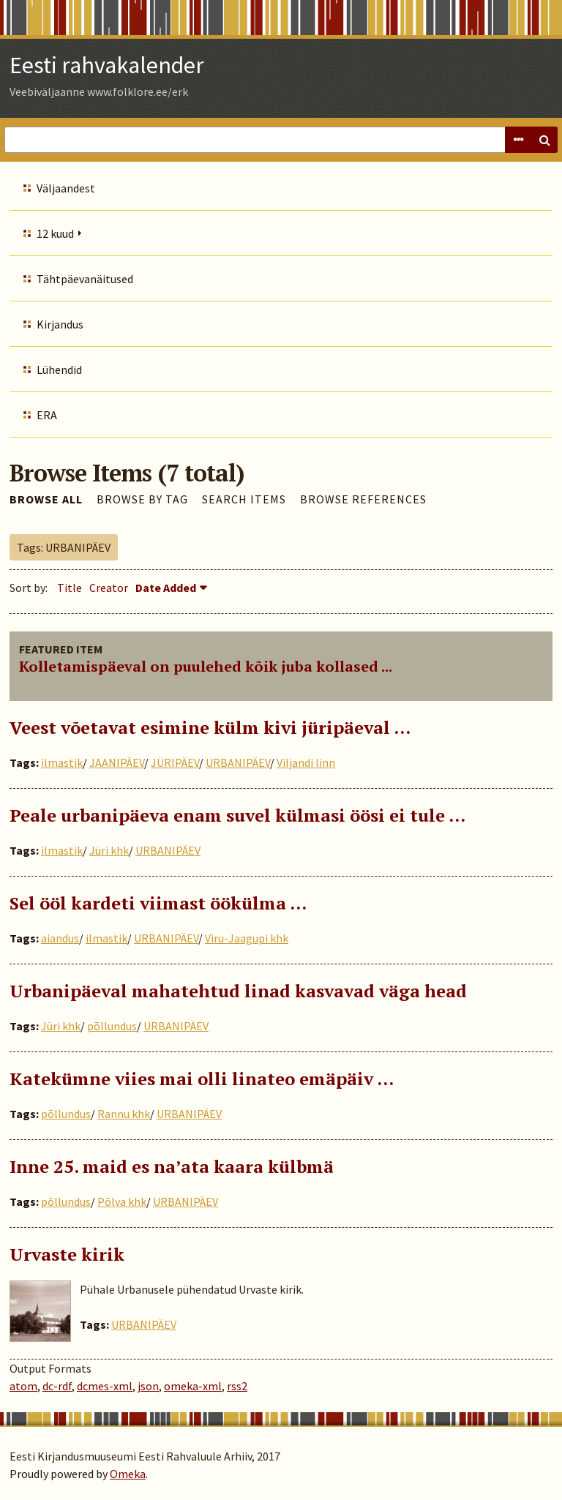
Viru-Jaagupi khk (246, 938)
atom (23, 1386)
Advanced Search (518, 140)
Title (69, 587)
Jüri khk (109, 850)
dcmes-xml (104, 1386)
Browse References (363, 499)
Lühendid (59, 369)
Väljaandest (66, 188)
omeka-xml (193, 1386)
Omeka (128, 1473)
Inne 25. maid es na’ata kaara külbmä (172, 1166)
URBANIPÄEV (238, 762)
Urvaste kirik (67, 1254)
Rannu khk (123, 1113)
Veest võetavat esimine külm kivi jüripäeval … (210, 727)
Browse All (46, 499)
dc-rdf (57, 1386)
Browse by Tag (142, 499)
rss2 (237, 1386)
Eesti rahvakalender (107, 65)
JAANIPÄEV (116, 762)
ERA (47, 415)
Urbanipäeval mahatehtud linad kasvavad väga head (238, 990)
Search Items (244, 499)
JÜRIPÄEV (175, 762)
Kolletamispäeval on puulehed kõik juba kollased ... (205, 666)
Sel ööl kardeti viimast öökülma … (158, 903)
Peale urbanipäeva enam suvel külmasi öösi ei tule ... (237, 815)
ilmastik (62, 762)
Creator (108, 587)
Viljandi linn (306, 762)
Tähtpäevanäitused (85, 278)
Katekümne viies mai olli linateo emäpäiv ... (202, 1078)
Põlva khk (121, 1201)
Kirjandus (60, 324)
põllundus (112, 1026)
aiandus (60, 938)
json (148, 1386)
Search (544, 140)
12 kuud (55, 233)
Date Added (165, 587)
